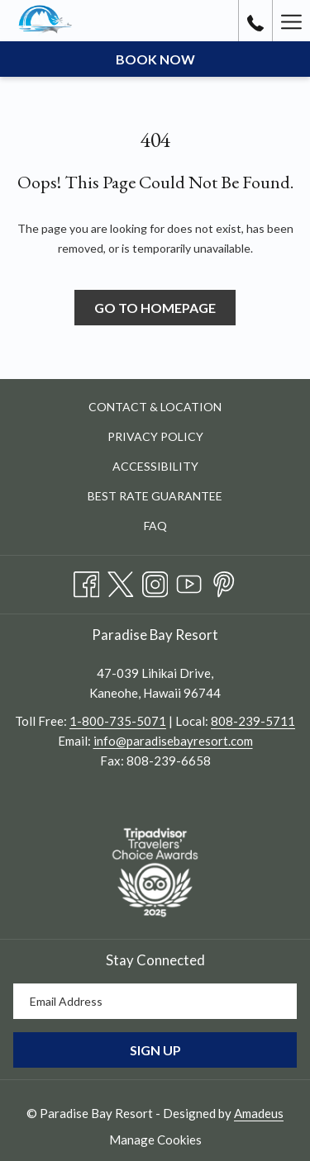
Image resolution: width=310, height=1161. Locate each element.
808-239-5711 (253, 720)
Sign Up (155, 1050)
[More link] (291, 20)
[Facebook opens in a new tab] (87, 581)
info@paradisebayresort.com (173, 740)
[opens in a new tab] (155, 870)
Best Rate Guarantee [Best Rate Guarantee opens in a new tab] (174, 497)
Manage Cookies (155, 1139)
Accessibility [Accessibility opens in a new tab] (174, 468)
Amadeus (259, 1113)
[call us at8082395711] (255, 21)
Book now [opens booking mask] (155, 59)
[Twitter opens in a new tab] (120, 581)
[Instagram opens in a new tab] (155, 581)
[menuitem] (155, 407)
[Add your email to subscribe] (155, 1001)
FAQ (155, 526)
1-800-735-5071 (117, 720)
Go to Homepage (155, 307)
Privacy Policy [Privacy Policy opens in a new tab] (174, 438)
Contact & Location (155, 407)
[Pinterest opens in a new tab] (224, 581)
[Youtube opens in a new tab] (189, 581)
